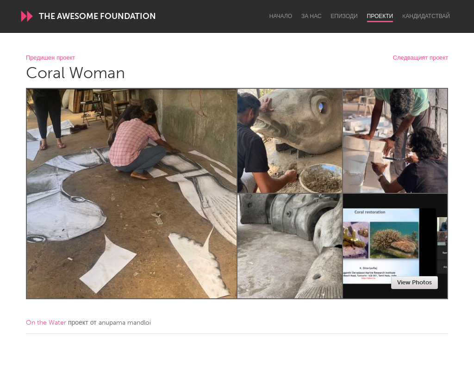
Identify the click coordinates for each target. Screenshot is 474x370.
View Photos (414, 282)
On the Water (46, 323)
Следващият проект (420, 58)
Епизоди (344, 16)
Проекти (380, 16)
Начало (280, 16)
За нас (311, 16)
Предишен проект (50, 58)
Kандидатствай (426, 16)
